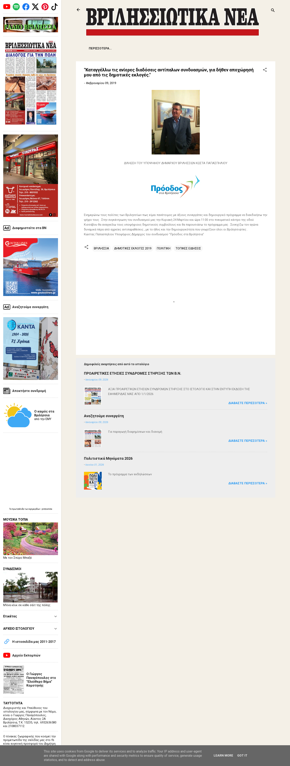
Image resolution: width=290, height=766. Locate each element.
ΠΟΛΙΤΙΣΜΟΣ (214, 48)
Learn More (223, 755)
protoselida (47, 509)
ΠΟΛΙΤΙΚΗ (163, 248)
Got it (242, 755)
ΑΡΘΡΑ (192, 48)
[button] (264, 70)
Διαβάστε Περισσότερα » (247, 403)
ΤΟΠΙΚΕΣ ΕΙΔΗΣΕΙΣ (188, 248)
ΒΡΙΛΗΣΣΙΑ (101, 248)
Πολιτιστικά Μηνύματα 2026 (108, 458)
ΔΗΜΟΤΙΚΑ (146, 48)
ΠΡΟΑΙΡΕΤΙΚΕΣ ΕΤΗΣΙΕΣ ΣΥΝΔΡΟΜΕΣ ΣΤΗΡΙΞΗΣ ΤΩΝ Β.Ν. (132, 373)
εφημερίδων (35, 509)
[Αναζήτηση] (272, 11)
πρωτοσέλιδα (18, 509)
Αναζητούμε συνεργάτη (104, 416)
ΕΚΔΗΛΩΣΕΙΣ (171, 48)
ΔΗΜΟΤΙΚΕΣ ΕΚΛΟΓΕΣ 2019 (132, 248)
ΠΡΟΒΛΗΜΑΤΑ (120, 48)
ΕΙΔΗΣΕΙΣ (95, 48)
